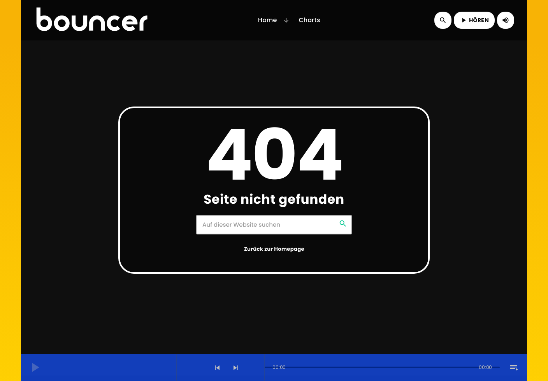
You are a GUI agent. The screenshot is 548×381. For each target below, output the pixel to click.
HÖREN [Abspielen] (474, 20)
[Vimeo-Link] (92, 20)
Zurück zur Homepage (274, 249)
